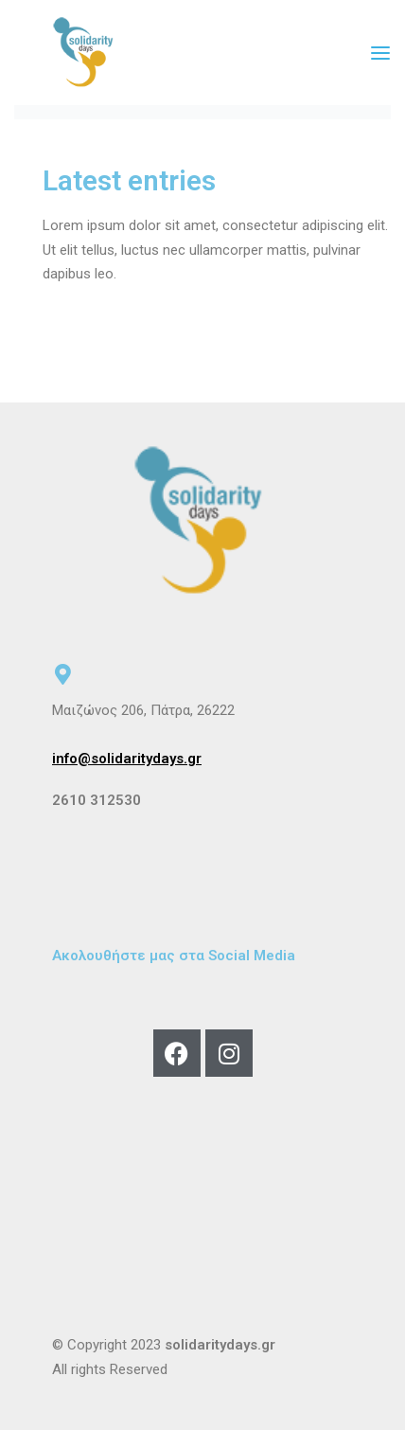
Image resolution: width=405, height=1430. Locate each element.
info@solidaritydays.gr (127, 758)
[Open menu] (380, 53)
